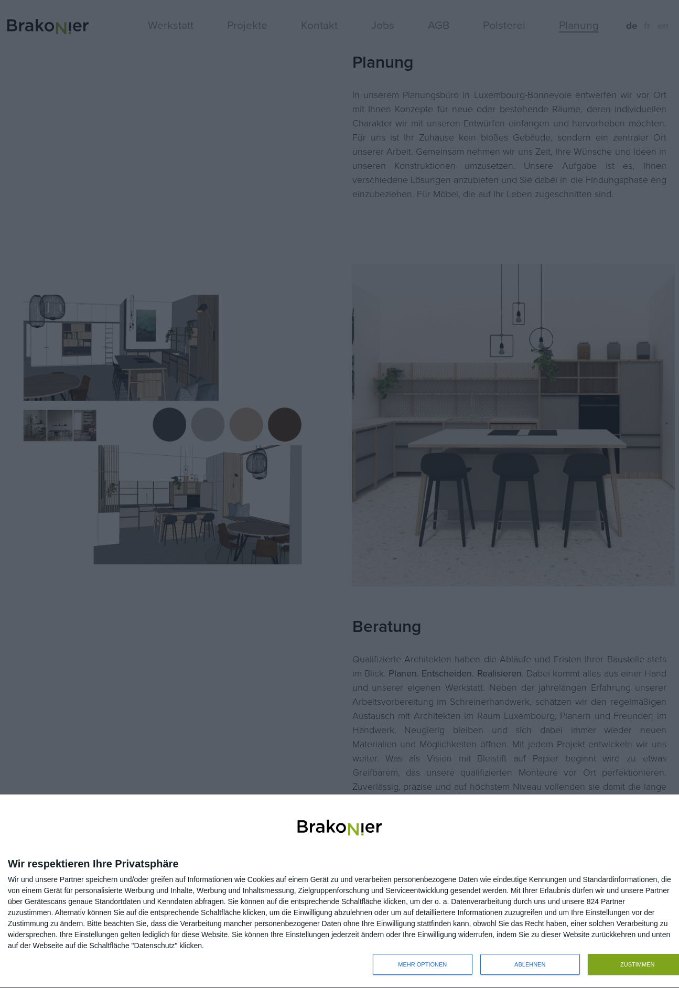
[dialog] (339, 891)
